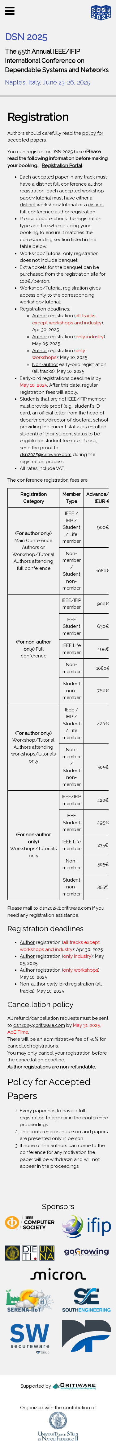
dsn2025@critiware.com (45, 454)
